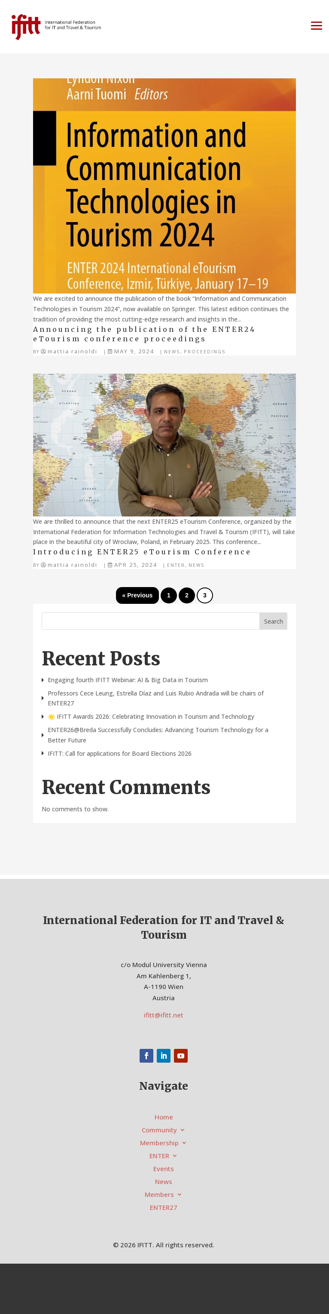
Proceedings (205, 352)
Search (273, 621)
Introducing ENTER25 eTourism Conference (142, 551)
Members (159, 1195)
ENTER (176, 565)
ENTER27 (163, 1208)
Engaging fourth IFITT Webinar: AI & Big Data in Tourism (128, 680)
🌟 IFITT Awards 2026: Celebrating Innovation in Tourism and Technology (151, 716)
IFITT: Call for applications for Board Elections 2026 (120, 753)
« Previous (137, 595)
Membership (159, 1143)
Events (163, 1169)
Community (159, 1130)
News (172, 352)
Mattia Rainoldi (72, 351)
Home (164, 1117)
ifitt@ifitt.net (163, 1015)
